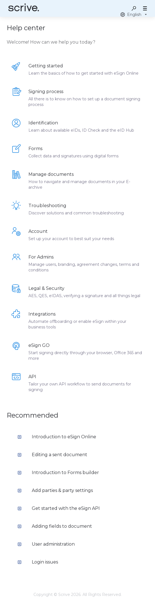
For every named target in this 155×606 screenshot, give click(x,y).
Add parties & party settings (55, 490)
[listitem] (77, 69)
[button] (133, 8)
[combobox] (134, 14)
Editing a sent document (52, 454)
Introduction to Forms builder (58, 472)
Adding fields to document (55, 526)
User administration (46, 544)
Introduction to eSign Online (57, 436)
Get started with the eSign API (59, 508)
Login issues (38, 562)
